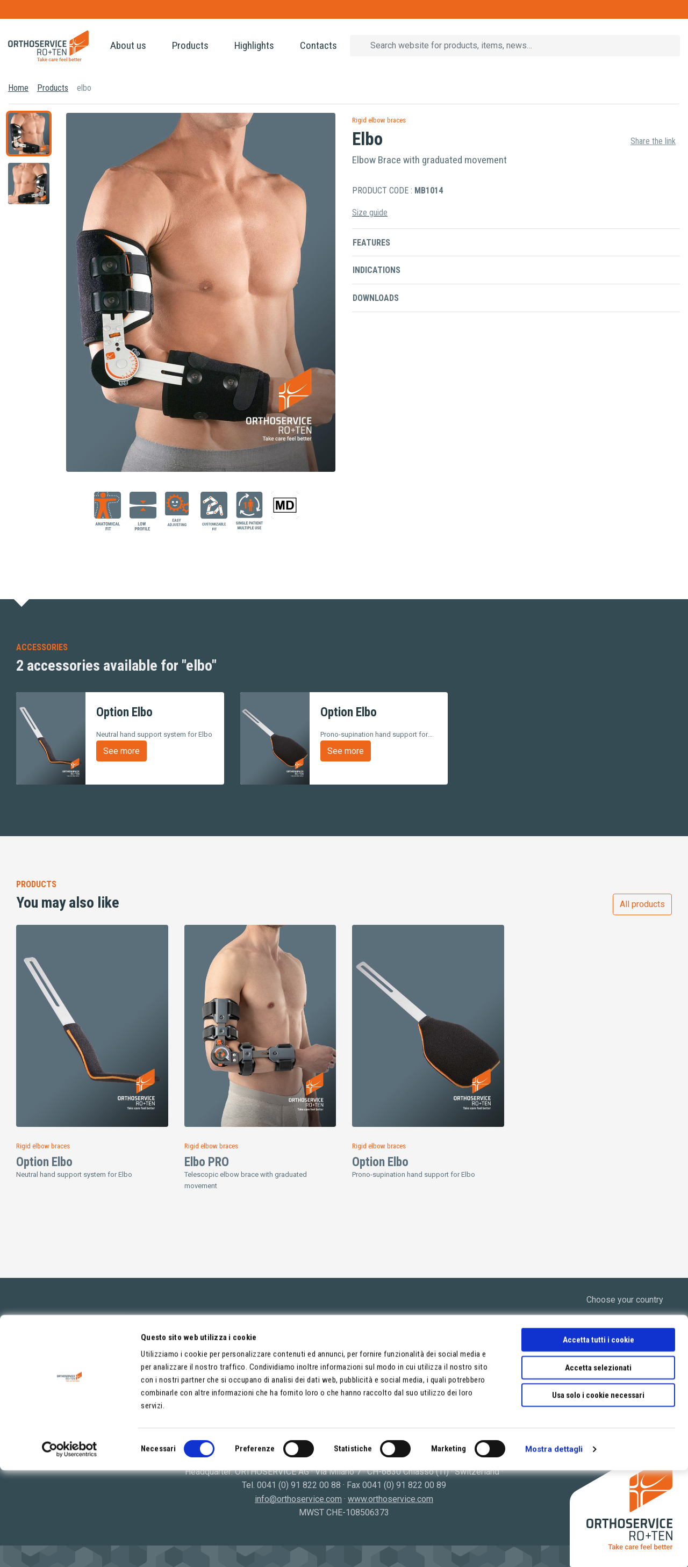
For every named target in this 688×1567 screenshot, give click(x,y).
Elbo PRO (206, 1162)
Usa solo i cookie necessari (598, 1492)
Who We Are (39, 1361)
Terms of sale (378, 1389)
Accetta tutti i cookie (598, 1436)
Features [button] (371, 243)
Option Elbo (44, 1162)
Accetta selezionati (598, 1464)
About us (128, 45)
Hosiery (199, 1375)
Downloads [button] (376, 298)
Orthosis (200, 1361)
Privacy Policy (379, 1361)
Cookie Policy (378, 1375)
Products (190, 45)
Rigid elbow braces (379, 120)
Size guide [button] (370, 212)
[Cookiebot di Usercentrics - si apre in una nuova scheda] (70, 1546)
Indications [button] (376, 270)
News (27, 1389)
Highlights (254, 45)
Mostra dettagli (554, 1546)
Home (18, 88)
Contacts (318, 45)
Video (27, 1402)
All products (642, 904)
